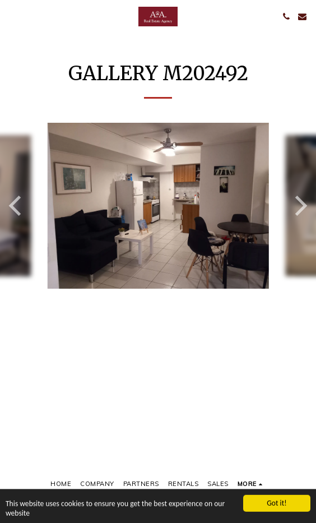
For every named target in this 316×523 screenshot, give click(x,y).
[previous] (17, 206)
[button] (12, 16)
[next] (299, 206)
